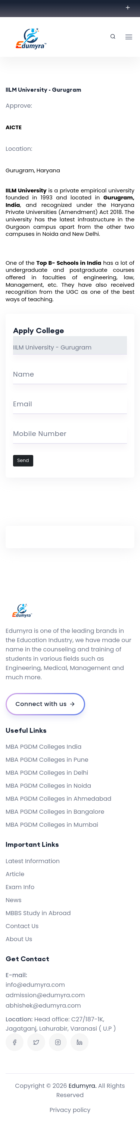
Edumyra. (83, 1086)
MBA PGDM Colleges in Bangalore (55, 811)
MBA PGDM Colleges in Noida (48, 785)
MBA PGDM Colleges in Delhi (47, 772)
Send (23, 460)
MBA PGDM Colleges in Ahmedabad (58, 798)
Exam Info (20, 887)
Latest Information (33, 861)
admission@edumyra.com (45, 995)
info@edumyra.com (35, 984)
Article (15, 874)
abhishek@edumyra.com (43, 1005)
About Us (19, 939)
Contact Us (22, 926)
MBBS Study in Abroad (38, 913)
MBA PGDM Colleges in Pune (47, 759)
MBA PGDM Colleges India (43, 746)
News (14, 900)
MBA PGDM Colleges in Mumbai (52, 824)
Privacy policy (70, 1110)
